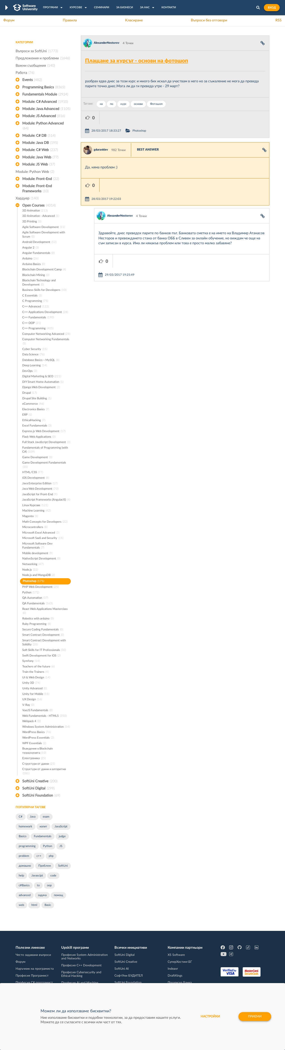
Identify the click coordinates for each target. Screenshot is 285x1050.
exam (46, 816)
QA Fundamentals (37, 604)
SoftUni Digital (38, 788)
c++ (39, 856)
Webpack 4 (31, 721)
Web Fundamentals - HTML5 (44, 716)
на (101, 104)
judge (62, 836)
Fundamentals (42, 836)
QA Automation (35, 598)
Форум (8, 20)
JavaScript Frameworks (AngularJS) (46, 500)
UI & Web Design (36, 678)
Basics (22, 836)
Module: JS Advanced (43, 116)
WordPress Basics (36, 732)
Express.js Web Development (43, 431)
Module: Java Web (40, 157)
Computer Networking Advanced (46, 334)
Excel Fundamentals (36, 426)
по (111, 104)
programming (27, 846)
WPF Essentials (34, 743)
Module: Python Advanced (43, 126)
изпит (43, 826)
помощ (58, 895)
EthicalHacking (33, 420)
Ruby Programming (36, 624)
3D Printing (31, 222)
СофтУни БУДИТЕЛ (128, 975)
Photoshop (33, 581)
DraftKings (175, 975)
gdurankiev (101, 136)
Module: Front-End (40, 178)
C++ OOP (31, 323)
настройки (210, 1016)
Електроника (34, 758)
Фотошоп (156, 104)
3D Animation (35, 211)
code (53, 875)
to (38, 885)
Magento (30, 516)
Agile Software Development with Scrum (43, 235)
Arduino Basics (33, 264)
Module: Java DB (40, 142)
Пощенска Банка (180, 982)
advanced (25, 895)
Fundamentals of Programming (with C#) (45, 450)
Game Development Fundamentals (44, 465)
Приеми (255, 1016)
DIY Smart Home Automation (42, 382)
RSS (278, 20)
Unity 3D (31, 683)
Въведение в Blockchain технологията (37, 751)
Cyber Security (34, 349)
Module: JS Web (38, 164)
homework (25, 826)
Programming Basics (43, 87)
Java (32, 816)
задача (42, 895)
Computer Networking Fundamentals (45, 342)
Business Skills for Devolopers (44, 290)
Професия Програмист (32, 975)
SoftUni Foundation (41, 795)
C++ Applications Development (45, 312)
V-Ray (28, 705)
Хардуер (27, 198)
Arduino (30, 259)
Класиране (134, 20)
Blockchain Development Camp (44, 270)
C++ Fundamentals (38, 318)
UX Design (32, 700)
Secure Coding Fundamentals (42, 630)
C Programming (35, 301)
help (21, 875)
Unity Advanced (34, 689)
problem (24, 856)
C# (20, 816)
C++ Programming (37, 329)
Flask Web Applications (38, 437)
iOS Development (35, 478)
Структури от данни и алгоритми (44, 772)
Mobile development (37, 553)
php (51, 856)
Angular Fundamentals (38, 253)
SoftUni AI (121, 968)
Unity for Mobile (35, 694)
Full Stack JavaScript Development (46, 442)
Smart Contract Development (43, 635)
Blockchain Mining (35, 275)
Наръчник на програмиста (35, 968)
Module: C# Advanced (45, 101)
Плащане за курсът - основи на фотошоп (136, 61)
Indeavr (173, 968)
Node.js (30, 570)
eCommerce (33, 404)
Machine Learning (36, 511)
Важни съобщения (35, 65)
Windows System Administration (46, 727)
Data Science (33, 355)
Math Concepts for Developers (44, 522)
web (21, 905)
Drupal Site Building (36, 399)
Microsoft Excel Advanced (40, 533)
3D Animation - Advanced (40, 216)
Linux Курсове (35, 505)
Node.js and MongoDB (38, 575)
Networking (32, 564)
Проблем (44, 865)
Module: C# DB (38, 135)
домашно (25, 865)
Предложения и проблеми (43, 58)
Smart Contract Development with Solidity (44, 643)
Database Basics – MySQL (40, 360)
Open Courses (39, 205)
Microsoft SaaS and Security (42, 538)
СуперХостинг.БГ (180, 961)
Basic (48, 905)
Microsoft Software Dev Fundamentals (37, 546)
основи (138, 104)
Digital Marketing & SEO (41, 377)
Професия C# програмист (34, 982)
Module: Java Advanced (46, 108)
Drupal (29, 393)
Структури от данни (38, 764)
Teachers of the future (38, 667)
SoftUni (63, 865)
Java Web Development (40, 489)
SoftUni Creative (39, 781)
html (34, 905)
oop (49, 885)
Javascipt (37, 875)
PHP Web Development (40, 587)
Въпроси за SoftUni (37, 51)
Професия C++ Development (81, 965)
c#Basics (24, 885)
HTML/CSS (32, 472)
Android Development (39, 242)
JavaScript (61, 826)
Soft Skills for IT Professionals (44, 650)
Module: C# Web (40, 149)
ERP (27, 415)
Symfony (31, 661)
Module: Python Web (35, 171)
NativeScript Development (41, 559)
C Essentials (32, 296)
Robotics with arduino (38, 619)
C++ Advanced (35, 307)
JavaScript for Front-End (39, 495)
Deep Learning (34, 366)
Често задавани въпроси (33, 955)
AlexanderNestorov (106, 42)
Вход (272, 7)
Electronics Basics (35, 410)
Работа (25, 72)
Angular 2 (30, 248)
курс (123, 104)
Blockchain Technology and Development (39, 283)
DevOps (29, 371)
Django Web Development (41, 387)
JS (60, 846)
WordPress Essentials (38, 738)
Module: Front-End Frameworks (37, 189)
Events (32, 79)
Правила (70, 20)
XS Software (176, 955)
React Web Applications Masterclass (45, 611)
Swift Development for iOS (41, 656)
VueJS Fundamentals (37, 710)
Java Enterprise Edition (39, 484)
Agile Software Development (43, 227)
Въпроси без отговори (209, 20)
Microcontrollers (34, 527)
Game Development (37, 458)
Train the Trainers (35, 672)
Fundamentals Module (45, 94)
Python (30, 593)
